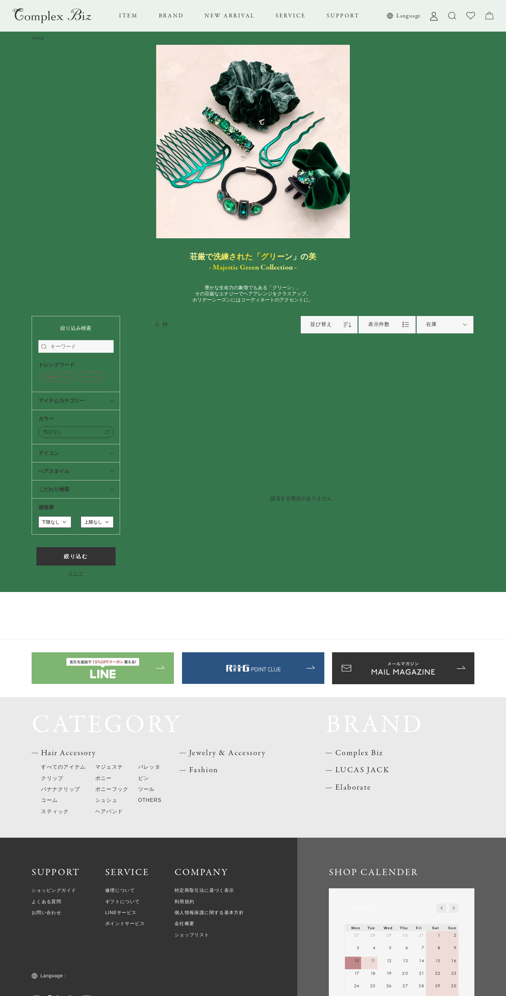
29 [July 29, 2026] (389, 935)
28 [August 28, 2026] (421, 986)
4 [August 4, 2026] (374, 948)
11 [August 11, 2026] (373, 960)
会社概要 (185, 923)
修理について (120, 890)
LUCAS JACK (362, 770)
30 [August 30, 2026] (454, 986)
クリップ (52, 778)
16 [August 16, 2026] (454, 960)
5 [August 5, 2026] (390, 948)
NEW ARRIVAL (230, 16)
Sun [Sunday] (452, 928)
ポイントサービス (125, 923)
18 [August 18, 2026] (373, 973)
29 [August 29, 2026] (438, 986)
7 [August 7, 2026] (422, 948)
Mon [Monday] (355, 928)
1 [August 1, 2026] (439, 935)
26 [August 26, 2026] (389, 986)
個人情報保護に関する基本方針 (209, 912)
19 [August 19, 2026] (389, 973)
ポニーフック (112, 789)
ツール (146, 789)
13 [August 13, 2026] (405, 960)
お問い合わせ (46, 912)
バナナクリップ (60, 789)
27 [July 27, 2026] (357, 935)
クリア (75, 574)
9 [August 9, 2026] (455, 948)
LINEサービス (121, 912)
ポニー (103, 778)
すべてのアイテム (63, 767)
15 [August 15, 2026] (438, 960)
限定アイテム (60, 377)
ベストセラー (91, 377)
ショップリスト (192, 934)
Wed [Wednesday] (388, 928)
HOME (38, 38)
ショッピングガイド (54, 890)
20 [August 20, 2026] (405, 973)
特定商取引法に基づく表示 (204, 890)
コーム (49, 800)
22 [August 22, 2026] (438, 973)
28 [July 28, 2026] (373, 935)
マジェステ (109, 767)
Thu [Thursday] (404, 928)
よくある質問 (46, 901)
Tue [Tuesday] (371, 928)
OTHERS (150, 800)
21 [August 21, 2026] (421, 973)
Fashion (203, 770)
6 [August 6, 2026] (406, 948)
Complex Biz (359, 753)
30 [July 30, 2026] (405, 935)
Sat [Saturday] (435, 928)
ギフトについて (122, 901)
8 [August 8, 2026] (439, 948)
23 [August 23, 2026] (454, 973)
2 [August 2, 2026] (455, 935)
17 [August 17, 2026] (357, 973)
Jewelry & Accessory (227, 753)
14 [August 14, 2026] (421, 960)
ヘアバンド (109, 811)
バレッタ (149, 767)
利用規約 (185, 901)
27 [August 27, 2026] (405, 986)
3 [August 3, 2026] (358, 948)
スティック (55, 811)
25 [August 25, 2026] (373, 986)
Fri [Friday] (419, 928)
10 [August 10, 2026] (357, 960)
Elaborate (353, 787)
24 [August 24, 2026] (357, 986)
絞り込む (75, 556)
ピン (143, 778)
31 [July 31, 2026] (421, 935)
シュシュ (106, 800)
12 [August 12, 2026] (389, 960)
